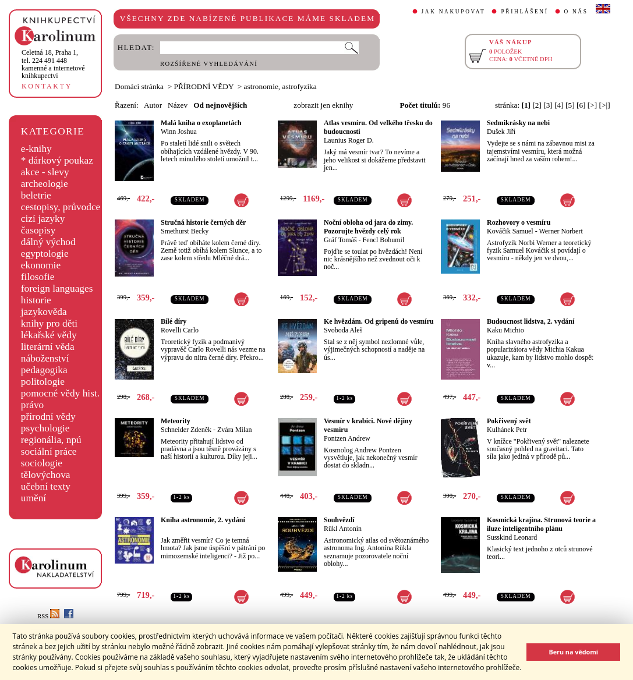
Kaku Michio (505, 330)
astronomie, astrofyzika (280, 86)
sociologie (41, 463)
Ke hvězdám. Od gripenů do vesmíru (379, 321)
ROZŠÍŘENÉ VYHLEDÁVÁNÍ (208, 64)
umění (33, 498)
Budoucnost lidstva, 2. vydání (530, 321)
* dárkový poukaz (57, 160)
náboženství (45, 358)
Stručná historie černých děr (203, 222)
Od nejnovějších (220, 105)
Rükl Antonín (343, 529)
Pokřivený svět (509, 421)
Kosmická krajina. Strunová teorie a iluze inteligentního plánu (541, 524)
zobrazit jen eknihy (323, 105)
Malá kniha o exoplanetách (201, 123)
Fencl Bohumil (384, 240)
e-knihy (36, 148)
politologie (43, 381)
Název (178, 105)
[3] (548, 105)
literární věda (48, 346)
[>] (592, 105)
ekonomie (41, 265)
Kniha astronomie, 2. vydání (203, 520)
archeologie (44, 183)
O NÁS (576, 12)
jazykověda (44, 311)
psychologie (45, 428)
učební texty (45, 486)
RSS (48, 616)
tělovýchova (45, 474)
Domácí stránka (139, 86)
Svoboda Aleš (343, 330)
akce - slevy (45, 172)
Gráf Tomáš (340, 240)
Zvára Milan (234, 430)
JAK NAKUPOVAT (454, 12)
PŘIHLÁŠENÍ (524, 12)
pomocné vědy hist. (60, 393)
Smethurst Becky (184, 231)
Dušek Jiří (501, 132)
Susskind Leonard (512, 537)
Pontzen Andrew (347, 438)
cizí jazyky (43, 218)
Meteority (175, 421)
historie (36, 300)
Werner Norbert (560, 231)
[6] (581, 105)
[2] (537, 105)
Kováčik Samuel (510, 231)
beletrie (36, 195)
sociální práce (49, 451)
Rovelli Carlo (180, 330)
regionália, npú (51, 439)
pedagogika (44, 370)
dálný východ (48, 241)
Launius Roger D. (349, 140)
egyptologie (45, 253)
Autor (153, 105)
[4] (559, 105)
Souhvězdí (339, 520)
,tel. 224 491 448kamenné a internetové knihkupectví (53, 64)
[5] (570, 105)
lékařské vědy (49, 335)
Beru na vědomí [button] (573, 651)
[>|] (604, 105)
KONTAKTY (47, 86)
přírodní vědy (48, 416)
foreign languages (57, 288)
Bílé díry (173, 321)
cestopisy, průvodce (61, 206)
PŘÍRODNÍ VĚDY (204, 86)
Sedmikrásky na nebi (518, 123)
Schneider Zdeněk (186, 430)
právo (32, 404)
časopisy (38, 230)
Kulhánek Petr (507, 430)
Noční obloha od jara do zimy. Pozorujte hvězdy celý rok (368, 226)
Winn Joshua (179, 132)
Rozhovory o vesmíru (518, 222)
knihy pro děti (49, 323)
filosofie (38, 276)
